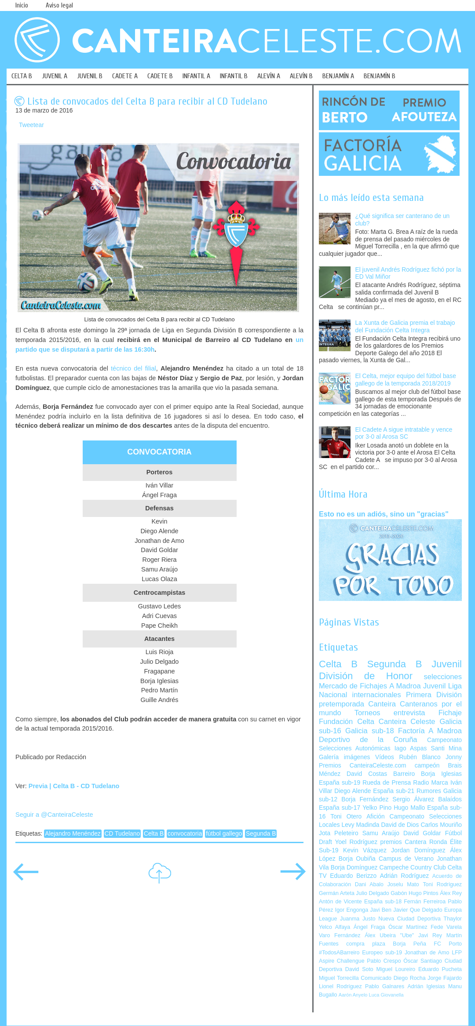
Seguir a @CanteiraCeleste (54, 814)
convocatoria (185, 833)
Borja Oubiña (357, 858)
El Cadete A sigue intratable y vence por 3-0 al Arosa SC (404, 433)
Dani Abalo (369, 884)
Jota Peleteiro (338, 833)
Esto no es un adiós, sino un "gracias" (384, 514)
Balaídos (450, 799)
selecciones (443, 677)
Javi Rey (430, 935)
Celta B (154, 833)
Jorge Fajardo (445, 978)
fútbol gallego (224, 833)
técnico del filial (133, 368)
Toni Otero (346, 816)
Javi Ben (380, 910)
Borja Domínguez (354, 867)
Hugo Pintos (423, 893)
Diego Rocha (410, 978)
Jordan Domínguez (418, 850)
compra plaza (365, 944)
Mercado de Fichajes (353, 686)
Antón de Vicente (340, 902)
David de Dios (400, 825)
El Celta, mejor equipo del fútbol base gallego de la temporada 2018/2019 (405, 380)
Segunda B (261, 833)
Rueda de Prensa (386, 782)
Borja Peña (409, 944)
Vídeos (384, 757)
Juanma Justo (357, 919)
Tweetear (31, 125)
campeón (427, 765)
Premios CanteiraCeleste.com (362, 765)
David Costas (367, 774)
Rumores (429, 791)
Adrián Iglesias (426, 986)
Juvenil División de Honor (390, 670)
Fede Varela (446, 927)
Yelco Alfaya (334, 927)
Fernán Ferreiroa (425, 902)
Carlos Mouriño (441, 825)
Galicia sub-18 (369, 731)
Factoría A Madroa (430, 731)
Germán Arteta (336, 893)
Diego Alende (352, 791)
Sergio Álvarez (413, 799)
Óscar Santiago (422, 961)
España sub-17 (339, 807)
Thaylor (453, 919)
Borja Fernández (364, 799)
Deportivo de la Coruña (368, 739)
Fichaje (450, 713)
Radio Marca (430, 782)
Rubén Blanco (419, 757)
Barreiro (404, 774)
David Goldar (422, 833)
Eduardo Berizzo (353, 876)
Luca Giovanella (386, 994)
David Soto (359, 969)
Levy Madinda (360, 825)
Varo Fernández (339, 935)
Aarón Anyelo (353, 994)
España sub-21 (393, 791)
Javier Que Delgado (417, 910)
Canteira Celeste (407, 721)
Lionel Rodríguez (340, 986)
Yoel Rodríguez (356, 842)
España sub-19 (339, 782)
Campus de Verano (406, 858)
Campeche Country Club (412, 867)
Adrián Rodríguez (404, 876)
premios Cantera (403, 842)
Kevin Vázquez (365, 850)
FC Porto (448, 944)
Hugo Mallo (409, 807)
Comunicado (376, 978)
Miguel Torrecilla (339, 978)
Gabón (399, 893)
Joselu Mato (403, 884)
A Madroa (405, 686)
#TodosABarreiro (339, 953)
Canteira (382, 704)
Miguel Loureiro (395, 969)
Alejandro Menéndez (73, 833)
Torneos (367, 713)
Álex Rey (451, 893)
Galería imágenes (344, 757)
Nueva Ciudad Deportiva (409, 919)
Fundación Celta (346, 721)
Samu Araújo (380, 833)
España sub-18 (383, 902)
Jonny (454, 757)
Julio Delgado (372, 893)
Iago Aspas (411, 748)
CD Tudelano (122, 833)
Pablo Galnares (384, 986)
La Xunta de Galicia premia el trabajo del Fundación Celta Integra (405, 327)
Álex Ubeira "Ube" (389, 935)
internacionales (376, 695)
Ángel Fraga (369, 927)
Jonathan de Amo (427, 953)
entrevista (409, 713)
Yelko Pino (376, 807)
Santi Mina (446, 748)
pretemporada (341, 704)
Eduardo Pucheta (440, 969)
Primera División (434, 695)
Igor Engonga (351, 910)
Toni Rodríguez (442, 884)
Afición (375, 816)
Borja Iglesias (441, 774)
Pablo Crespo (384, 961)
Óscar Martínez (408, 927)
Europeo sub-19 (382, 953)
